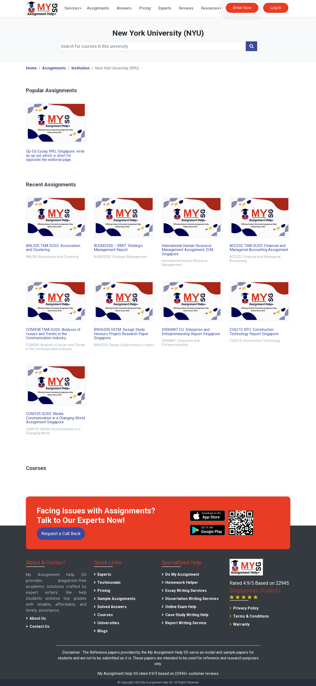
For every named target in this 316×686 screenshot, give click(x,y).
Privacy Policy (246, 608)
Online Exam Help (180, 606)
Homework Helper (181, 582)
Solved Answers (112, 606)
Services (72, 8)
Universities (108, 623)
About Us (38, 618)
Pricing (145, 8)
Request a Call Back (60, 533)
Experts (164, 8)
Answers (124, 8)
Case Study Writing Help (186, 615)
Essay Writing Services (186, 590)
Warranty (241, 624)
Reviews (186, 8)
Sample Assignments (116, 598)
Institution (80, 68)
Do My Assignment (182, 574)
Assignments (98, 8)
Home (31, 68)
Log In (275, 7)
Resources (210, 8)
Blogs (102, 631)
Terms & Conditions (251, 616)
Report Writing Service (185, 623)
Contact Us (40, 626)
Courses (105, 615)
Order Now (242, 7)
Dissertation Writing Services (192, 598)
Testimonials (109, 582)
